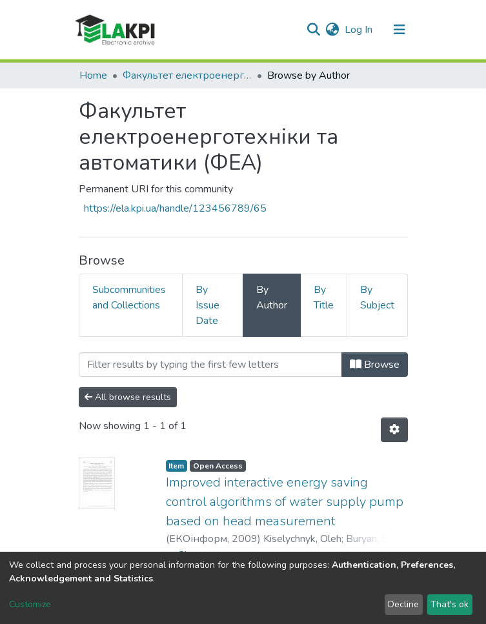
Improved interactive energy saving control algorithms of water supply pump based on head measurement (284, 502)
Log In (359, 30)
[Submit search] (314, 29)
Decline (403, 604)
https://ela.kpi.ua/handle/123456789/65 (175, 208)
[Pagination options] (394, 430)
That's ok (449, 604)
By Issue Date (207, 305)
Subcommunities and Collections (129, 297)
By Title (324, 297)
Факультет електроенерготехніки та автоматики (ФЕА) (187, 75)
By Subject (377, 297)
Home (93, 75)
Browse (375, 364)
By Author (271, 297)
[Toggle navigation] (399, 30)
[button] (333, 29)
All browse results (128, 397)
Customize (30, 604)
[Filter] (210, 364)
